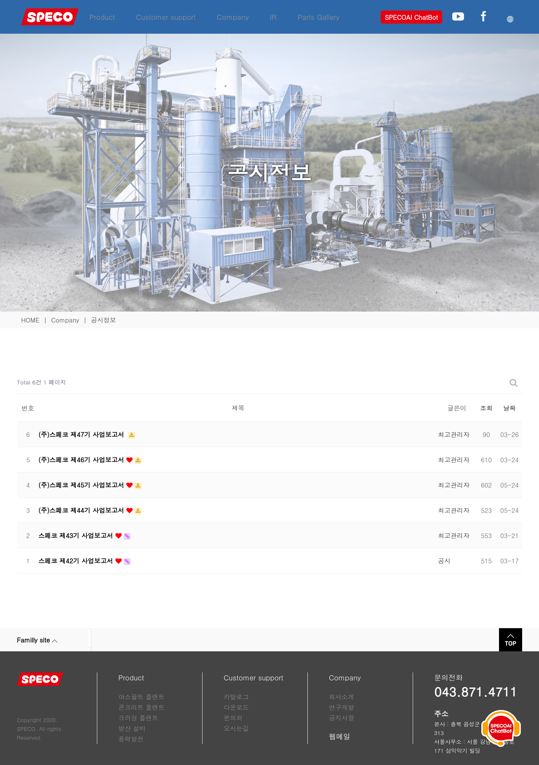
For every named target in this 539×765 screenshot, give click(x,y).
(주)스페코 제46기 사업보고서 (82, 459)
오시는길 (236, 728)
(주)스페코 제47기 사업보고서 (82, 434)
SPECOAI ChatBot (411, 17)
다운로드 (236, 707)
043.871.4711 (475, 691)
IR (273, 17)
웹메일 (339, 736)
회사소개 (341, 696)
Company (233, 17)
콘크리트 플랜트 (141, 707)
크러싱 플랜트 (138, 717)
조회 (486, 407)
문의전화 (448, 677)
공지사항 (341, 717)
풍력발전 (131, 738)
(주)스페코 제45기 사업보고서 (82, 484)
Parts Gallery (319, 17)
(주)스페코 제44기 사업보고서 (82, 510)
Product (102, 17)
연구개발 (341, 707)
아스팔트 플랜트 (141, 696)
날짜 (509, 407)
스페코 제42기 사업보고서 (76, 560)
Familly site (37, 639)
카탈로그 (236, 696)
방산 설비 (132, 728)
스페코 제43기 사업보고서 (76, 535)
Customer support (166, 17)
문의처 (233, 717)
